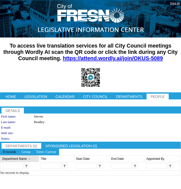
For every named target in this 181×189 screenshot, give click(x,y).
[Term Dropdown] (46, 152)
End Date (117, 159)
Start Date (82, 159)
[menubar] (29, 152)
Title (43, 159)
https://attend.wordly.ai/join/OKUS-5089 (113, 58)
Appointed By (155, 159)
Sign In (175, 3)
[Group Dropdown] (26, 152)
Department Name (14, 159)
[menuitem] (9, 152)
